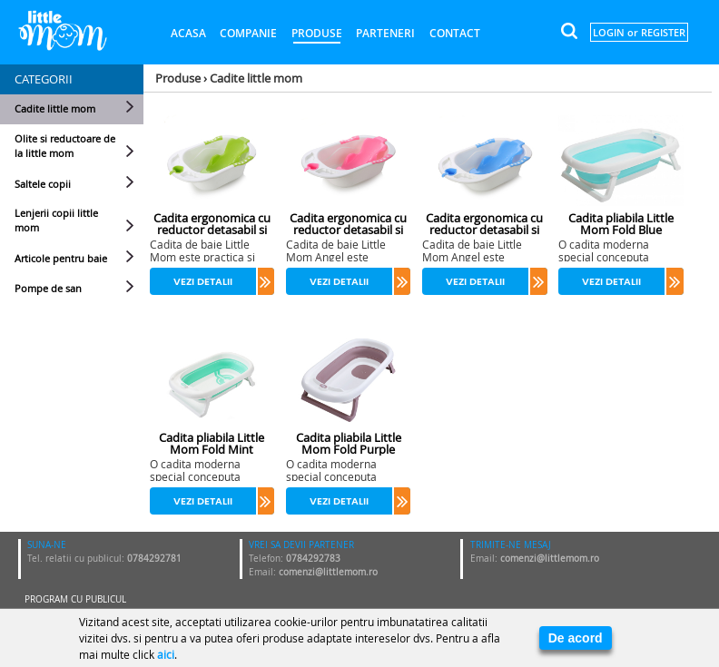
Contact (454, 33)
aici (165, 654)
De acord (575, 638)
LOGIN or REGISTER (639, 32)
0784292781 (154, 558)
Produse (316, 33)
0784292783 (313, 558)
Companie (248, 33)
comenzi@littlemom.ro (328, 572)
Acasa (188, 33)
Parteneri (385, 33)
